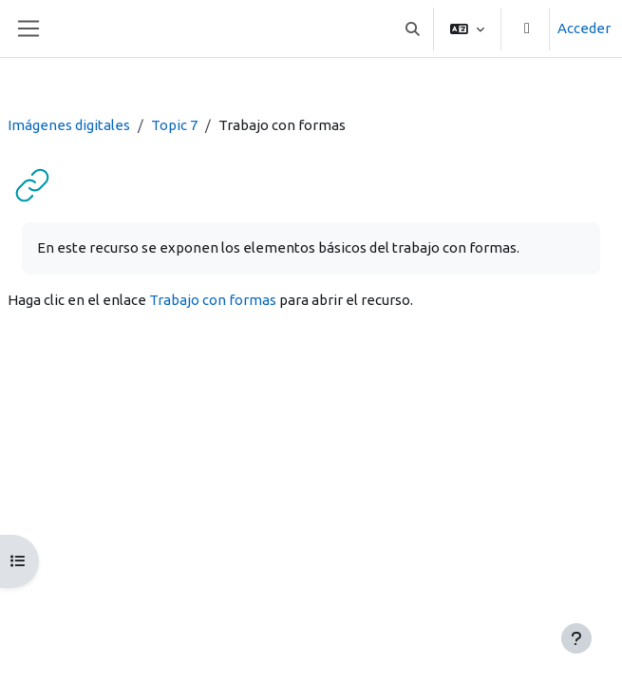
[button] (413, 28)
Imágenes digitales (69, 125)
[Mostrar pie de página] (576, 638)
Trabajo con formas (212, 300)
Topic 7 (174, 125)
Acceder (584, 28)
